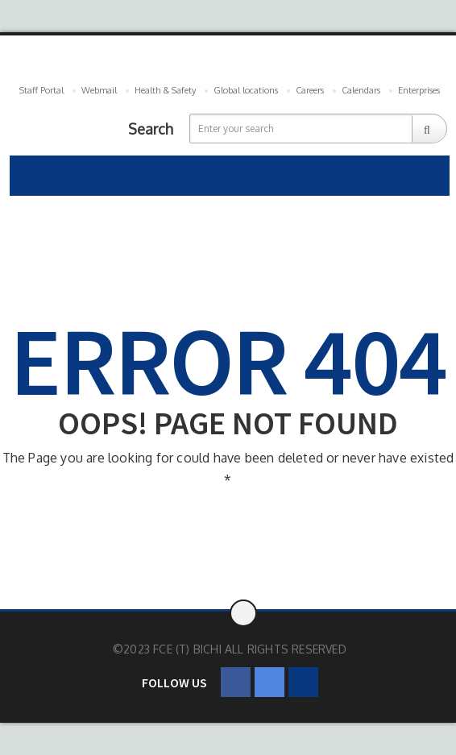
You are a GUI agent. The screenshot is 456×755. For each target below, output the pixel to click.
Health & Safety (165, 90)
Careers (310, 90)
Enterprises (419, 90)
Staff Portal (41, 90)
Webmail (99, 90)
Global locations (245, 90)
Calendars (361, 90)
